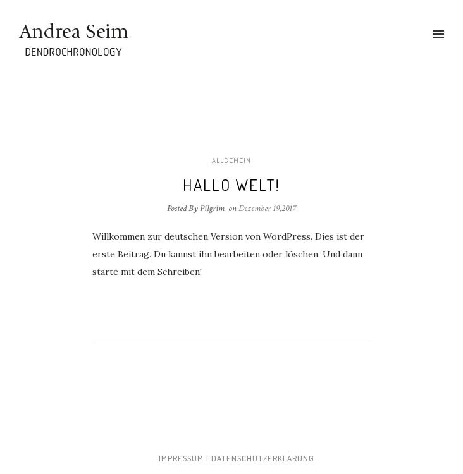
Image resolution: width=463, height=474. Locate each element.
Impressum (181, 458)
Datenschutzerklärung (262, 458)
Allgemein (231, 160)
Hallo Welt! (231, 184)
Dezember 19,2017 (267, 208)
